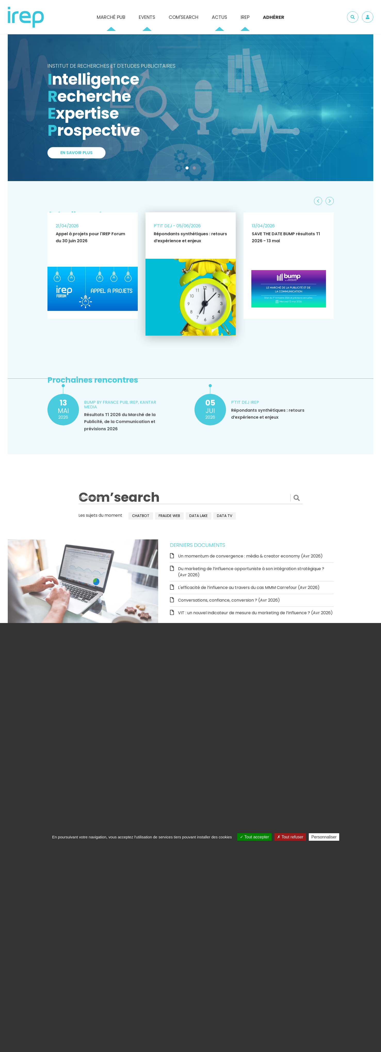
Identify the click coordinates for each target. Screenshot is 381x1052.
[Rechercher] (190, 498)
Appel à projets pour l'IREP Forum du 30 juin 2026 (90, 237)
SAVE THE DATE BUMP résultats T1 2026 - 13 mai (286, 237)
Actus (219, 17)
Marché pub (111, 17)
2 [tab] (195, 169)
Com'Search (183, 17)
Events (147, 17)
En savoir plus (76, 154)
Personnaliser (324, 837)
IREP (245, 17)
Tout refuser (290, 837)
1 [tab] (188, 169)
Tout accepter (254, 837)
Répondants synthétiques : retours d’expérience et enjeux (190, 237)
